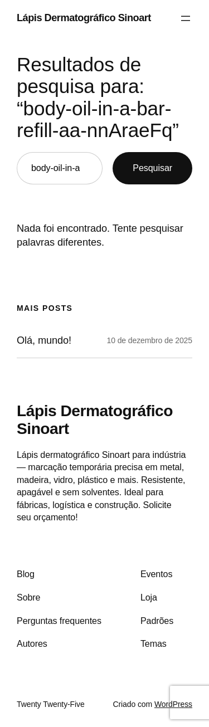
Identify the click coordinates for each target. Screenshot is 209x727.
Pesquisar (152, 168)
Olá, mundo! (44, 340)
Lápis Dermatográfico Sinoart (84, 17)
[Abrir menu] (185, 18)
